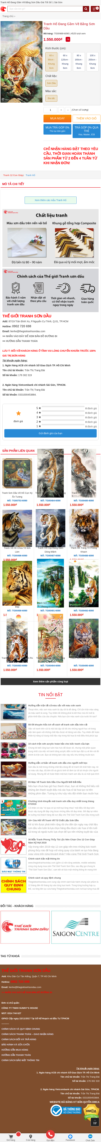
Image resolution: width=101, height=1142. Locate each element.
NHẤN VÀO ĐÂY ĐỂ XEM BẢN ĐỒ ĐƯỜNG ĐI (31, 336)
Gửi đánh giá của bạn (50, 433)
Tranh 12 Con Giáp (13, 175)
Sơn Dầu (51, 83)
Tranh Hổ (30, 175)
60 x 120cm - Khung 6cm (65, 61)
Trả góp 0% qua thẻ (86, 131)
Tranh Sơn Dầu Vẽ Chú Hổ (83, 658)
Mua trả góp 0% (57, 129)
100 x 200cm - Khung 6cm (93, 61)
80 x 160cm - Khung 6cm (79, 61)
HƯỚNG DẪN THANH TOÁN (21, 341)
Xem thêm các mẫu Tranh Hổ (50, 200)
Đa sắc (51, 98)
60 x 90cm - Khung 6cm (51, 61)
